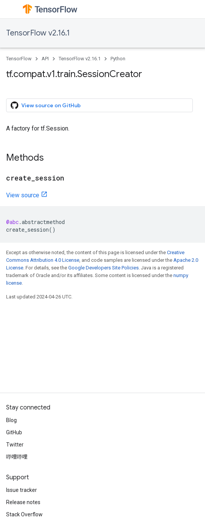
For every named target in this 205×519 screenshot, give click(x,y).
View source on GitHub (46, 105)
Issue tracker (21, 490)
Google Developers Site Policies (103, 268)
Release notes (23, 502)
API (45, 58)
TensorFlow (19, 58)
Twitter (15, 445)
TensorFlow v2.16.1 (38, 33)
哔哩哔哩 (16, 457)
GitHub (14, 432)
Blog (11, 420)
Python (118, 58)
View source (22, 195)
